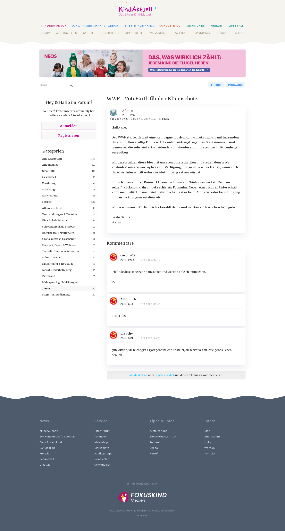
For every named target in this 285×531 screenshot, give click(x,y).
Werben (209, 448)
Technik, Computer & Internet (61, 251)
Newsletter (101, 459)
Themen (216, 85)
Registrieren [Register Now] (68, 135)
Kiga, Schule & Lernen (55, 220)
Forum (45, 33)
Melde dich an (138, 375)
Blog (207, 431)
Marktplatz (202, 33)
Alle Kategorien (52, 158)
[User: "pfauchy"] (115, 335)
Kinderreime (134, 33)
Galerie (88, 33)
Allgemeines (50, 164)
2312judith (128, 299)
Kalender (181, 33)
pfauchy (126, 333)
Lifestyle (236, 25)
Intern (46, 288)
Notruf (153, 453)
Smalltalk (48, 170)
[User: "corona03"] (115, 257)
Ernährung (49, 183)
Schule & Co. (170, 25)
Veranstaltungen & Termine (59, 214)
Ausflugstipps (66, 33)
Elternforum (102, 431)
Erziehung (48, 189)
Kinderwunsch (54, 25)
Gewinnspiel (102, 464)
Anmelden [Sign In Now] (69, 126)
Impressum (212, 436)
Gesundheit (196, 25)
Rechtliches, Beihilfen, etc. (58, 232)
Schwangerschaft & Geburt (95, 25)
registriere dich (165, 375)
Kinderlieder (109, 33)
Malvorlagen (159, 33)
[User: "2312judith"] (115, 301)
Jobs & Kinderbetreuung (57, 269)
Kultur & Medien (52, 257)
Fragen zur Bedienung (56, 294)
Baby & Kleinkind (139, 25)
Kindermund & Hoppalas (57, 263)
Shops (239, 33)
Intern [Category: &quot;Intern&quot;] (165, 119)
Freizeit (217, 25)
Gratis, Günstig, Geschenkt (59, 238)
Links (207, 442)
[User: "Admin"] (115, 112)
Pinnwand (235, 85)
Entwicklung (50, 195)
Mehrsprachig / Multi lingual (60, 282)
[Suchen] (71, 85)
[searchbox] (56, 85)
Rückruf (223, 33)
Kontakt (209, 453)
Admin (127, 111)
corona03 (127, 255)
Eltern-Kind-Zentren (162, 436)
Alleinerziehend (52, 208)
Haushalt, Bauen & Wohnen (59, 245)
